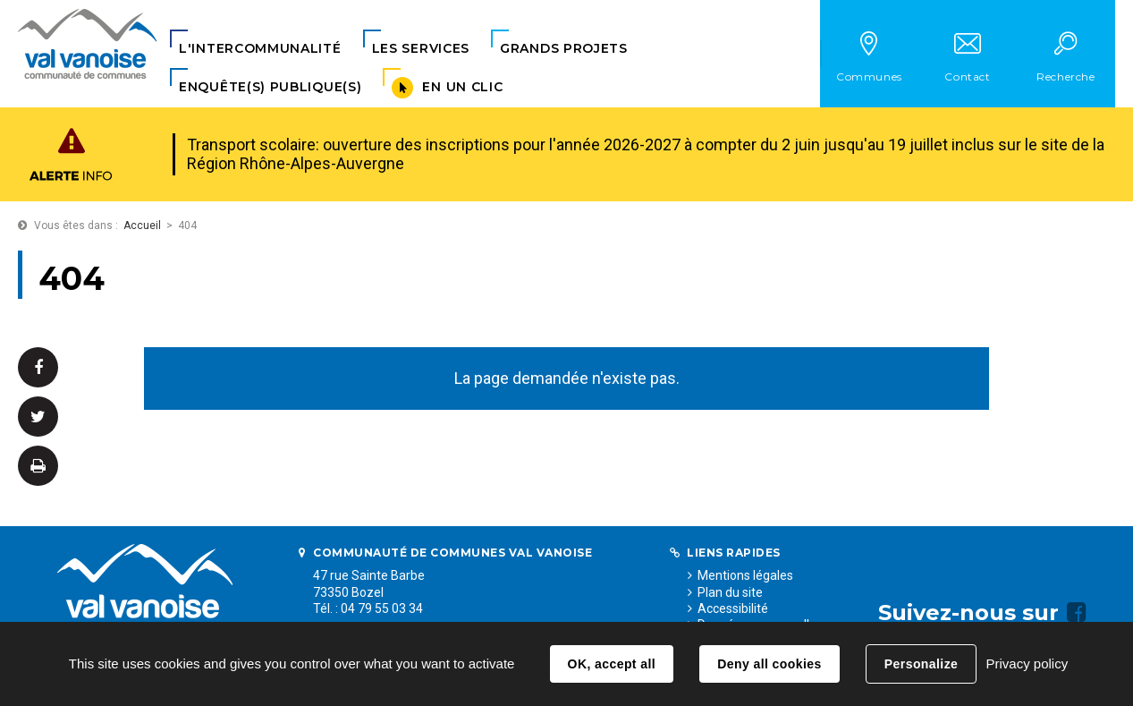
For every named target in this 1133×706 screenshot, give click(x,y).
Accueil (142, 225)
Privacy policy (1026, 663)
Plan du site (730, 592)
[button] (260, 49)
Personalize (921, 664)
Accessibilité (733, 608)
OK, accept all (611, 664)
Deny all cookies (769, 664)
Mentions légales (745, 575)
